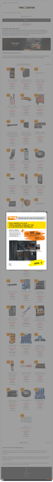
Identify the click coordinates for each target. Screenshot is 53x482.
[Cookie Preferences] (2, 479)
